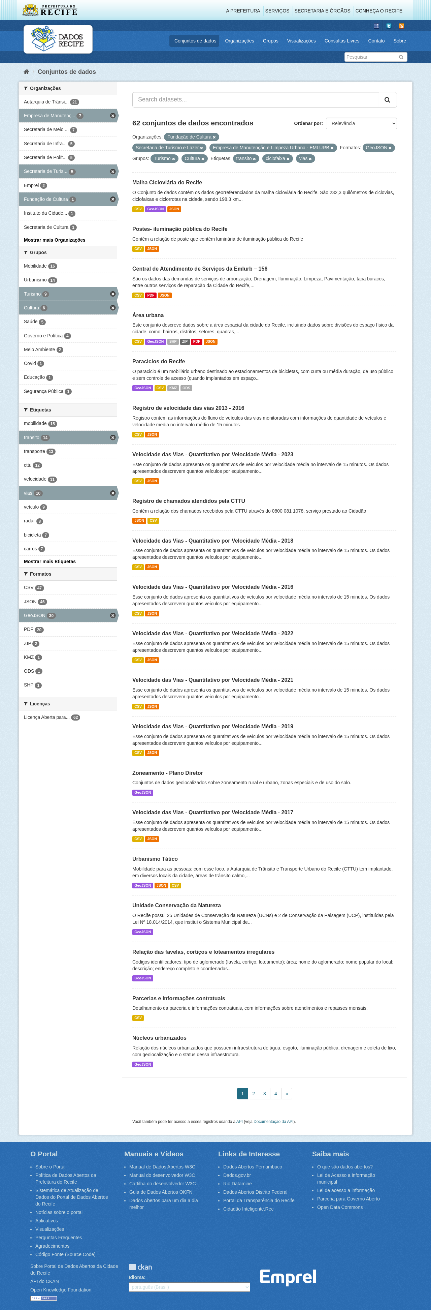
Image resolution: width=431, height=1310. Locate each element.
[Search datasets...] (255, 100)
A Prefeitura (243, 10)
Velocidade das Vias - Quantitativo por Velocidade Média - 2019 (212, 726)
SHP (173, 341)
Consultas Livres (342, 40)
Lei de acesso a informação (346, 1190)
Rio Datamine (237, 1183)
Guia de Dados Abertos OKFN (161, 1192)
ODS (186, 388)
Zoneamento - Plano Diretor (167, 773)
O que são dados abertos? (345, 1166)
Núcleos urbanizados (159, 1038)
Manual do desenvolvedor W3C (162, 1175)
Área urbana (148, 315)
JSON (174, 209)
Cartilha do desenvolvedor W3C (162, 1183)
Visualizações (301, 40)
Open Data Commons (340, 1207)
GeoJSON (155, 209)
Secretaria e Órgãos (323, 10)
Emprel (288, 1278)
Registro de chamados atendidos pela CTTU (188, 501)
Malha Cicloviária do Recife (167, 182)
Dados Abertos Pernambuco (252, 1166)
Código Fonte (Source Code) (65, 1254)
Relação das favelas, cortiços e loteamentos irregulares (203, 952)
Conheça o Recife (379, 10)
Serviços (277, 10)
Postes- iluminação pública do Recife (180, 229)
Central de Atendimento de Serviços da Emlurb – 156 (199, 269)
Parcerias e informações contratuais (178, 998)
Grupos (270, 40)
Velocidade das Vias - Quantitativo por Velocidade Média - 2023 (212, 454)
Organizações (239, 40)
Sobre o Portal (50, 1166)
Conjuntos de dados (195, 40)
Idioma (136, 1277)
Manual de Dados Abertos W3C (162, 1166)
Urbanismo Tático (155, 859)
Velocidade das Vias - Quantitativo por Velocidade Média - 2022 (212, 633)
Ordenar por (308, 123)
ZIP (185, 341)
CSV (138, 209)
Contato (376, 40)
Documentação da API (273, 1121)
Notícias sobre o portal (58, 1212)
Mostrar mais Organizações (55, 240)
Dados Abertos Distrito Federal (255, 1192)
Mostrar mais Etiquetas (50, 561)
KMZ (173, 388)
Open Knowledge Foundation (60, 1289)
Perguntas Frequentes (58, 1237)
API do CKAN (44, 1281)
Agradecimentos (52, 1246)
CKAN (140, 1267)
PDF (150, 295)
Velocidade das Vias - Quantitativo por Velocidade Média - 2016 (212, 587)
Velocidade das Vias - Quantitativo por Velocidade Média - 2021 (212, 680)
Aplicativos (46, 1220)
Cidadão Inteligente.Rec (248, 1209)
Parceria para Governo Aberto (348, 1198)
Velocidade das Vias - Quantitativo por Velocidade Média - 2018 (212, 541)
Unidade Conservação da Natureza (176, 905)
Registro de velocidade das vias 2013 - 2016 (188, 408)
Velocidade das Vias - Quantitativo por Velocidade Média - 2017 (212, 812)
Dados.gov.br (237, 1175)
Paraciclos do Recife (158, 361)
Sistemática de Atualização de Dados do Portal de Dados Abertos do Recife (71, 1197)
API (239, 1121)
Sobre (400, 40)
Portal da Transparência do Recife (259, 1200)
